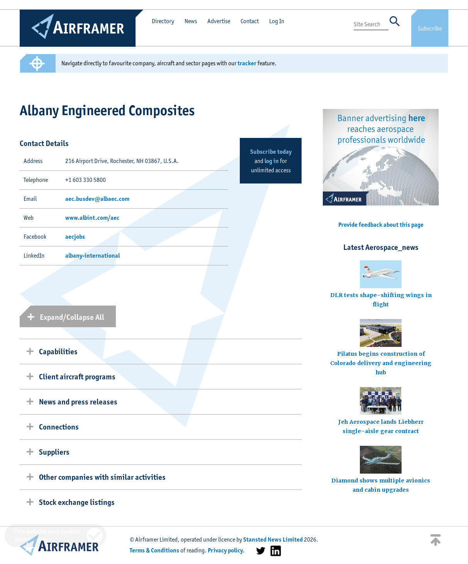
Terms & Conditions (154, 550)
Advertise (218, 21)
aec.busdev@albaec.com (97, 198)
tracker (246, 63)
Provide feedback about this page (381, 224)
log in (272, 161)
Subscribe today (271, 151)
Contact (250, 21)
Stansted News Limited (273, 539)
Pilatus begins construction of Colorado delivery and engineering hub (380, 363)
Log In (276, 21)
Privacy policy (225, 550)
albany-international (92, 255)
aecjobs (75, 236)
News (191, 21)
